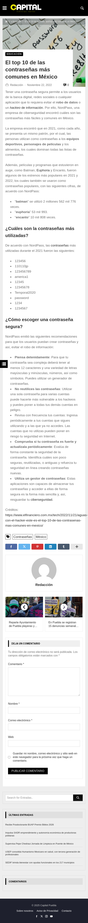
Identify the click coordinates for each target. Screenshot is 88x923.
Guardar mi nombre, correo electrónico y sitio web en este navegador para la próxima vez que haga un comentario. (45, 757)
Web (11, 737)
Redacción (44, 585)
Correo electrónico (20, 720)
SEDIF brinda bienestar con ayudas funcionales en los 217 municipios (39, 862)
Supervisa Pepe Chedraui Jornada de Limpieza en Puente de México (39, 843)
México (41, 537)
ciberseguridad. (42, 499)
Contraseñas (22, 537)
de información (26, 107)
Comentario (16, 664)
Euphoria (43, 170)
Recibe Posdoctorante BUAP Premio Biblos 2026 (29, 824)
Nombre (14, 703)
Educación (16, 21)
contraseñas (60, 245)
